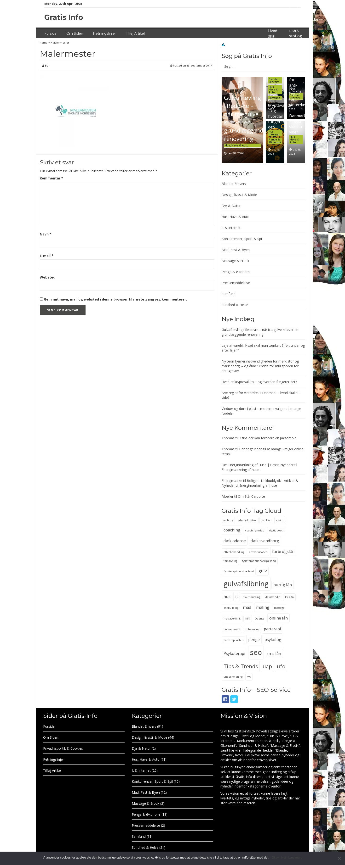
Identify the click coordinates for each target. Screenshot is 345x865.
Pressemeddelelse (236, 282)
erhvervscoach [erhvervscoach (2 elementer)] (258, 552)
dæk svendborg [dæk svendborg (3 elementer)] (265, 540)
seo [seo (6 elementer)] (256, 652)
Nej (283, 857)
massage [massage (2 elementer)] (279, 607)
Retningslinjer (104, 33)
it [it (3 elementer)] (236, 596)
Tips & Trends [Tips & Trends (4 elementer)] (241, 666)
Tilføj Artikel (135, 33)
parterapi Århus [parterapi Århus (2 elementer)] (233, 640)
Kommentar (51, 178)
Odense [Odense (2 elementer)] (259, 618)
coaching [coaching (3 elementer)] (232, 530)
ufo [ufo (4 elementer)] (281, 666)
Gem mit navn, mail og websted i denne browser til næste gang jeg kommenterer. (115, 299)
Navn (46, 234)
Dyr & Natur (231, 205)
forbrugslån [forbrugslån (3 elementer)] (283, 551)
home (44, 42)
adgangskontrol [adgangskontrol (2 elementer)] (247, 520)
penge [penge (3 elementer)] (254, 639)
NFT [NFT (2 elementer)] (247, 618)
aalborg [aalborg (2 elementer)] (228, 520)
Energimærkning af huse (240, 469)
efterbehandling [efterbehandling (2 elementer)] (234, 552)
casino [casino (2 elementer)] (280, 520)
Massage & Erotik (235, 260)
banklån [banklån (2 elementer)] (266, 520)
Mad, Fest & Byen (236, 249)
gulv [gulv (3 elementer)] (263, 571)
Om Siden (74, 33)
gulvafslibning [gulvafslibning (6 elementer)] (246, 583)
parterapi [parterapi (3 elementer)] (272, 628)
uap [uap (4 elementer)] (267, 666)
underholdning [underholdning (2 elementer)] (233, 676)
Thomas (228, 438)
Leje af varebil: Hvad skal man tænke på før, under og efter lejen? (274, 47)
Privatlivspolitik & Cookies (63, 748)
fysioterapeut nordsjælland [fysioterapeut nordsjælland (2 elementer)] (259, 561)
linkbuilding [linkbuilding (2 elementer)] (231, 607)
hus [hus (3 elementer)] (227, 596)
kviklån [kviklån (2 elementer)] (289, 597)
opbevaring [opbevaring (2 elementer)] (252, 629)
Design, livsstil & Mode (239, 194)
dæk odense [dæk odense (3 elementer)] (235, 540)
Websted (47, 277)
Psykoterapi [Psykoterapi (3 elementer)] (234, 653)
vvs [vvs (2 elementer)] (249, 676)
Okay (275, 857)
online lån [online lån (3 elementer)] (278, 618)
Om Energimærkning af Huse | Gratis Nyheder (257, 465)
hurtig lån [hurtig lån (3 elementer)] (282, 584)
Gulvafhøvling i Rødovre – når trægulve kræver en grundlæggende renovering (245, 118)
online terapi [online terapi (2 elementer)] (232, 629)
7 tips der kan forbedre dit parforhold (267, 438)
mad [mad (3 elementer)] (247, 607)
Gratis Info (63, 17)
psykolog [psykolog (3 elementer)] (272, 639)
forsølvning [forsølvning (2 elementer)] (230, 561)
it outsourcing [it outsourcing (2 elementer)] (251, 597)
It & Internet (274, 133)
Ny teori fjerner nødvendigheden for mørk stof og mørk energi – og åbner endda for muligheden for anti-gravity (260, 366)
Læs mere (295, 857)
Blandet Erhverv (274, 80)
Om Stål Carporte (251, 496)
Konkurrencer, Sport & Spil (242, 238)
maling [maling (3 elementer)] (262, 607)
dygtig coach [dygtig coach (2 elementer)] (276, 530)
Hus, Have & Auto (236, 145)
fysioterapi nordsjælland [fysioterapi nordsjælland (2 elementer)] (239, 571)
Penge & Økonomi (275, 141)
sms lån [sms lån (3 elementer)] (274, 653)
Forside (50, 33)
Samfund (229, 293)
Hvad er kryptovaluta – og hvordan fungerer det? (259, 381)
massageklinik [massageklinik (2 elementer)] (232, 618)
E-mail (46, 255)
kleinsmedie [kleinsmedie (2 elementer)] (272, 597)
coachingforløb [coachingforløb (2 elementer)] (254, 530)
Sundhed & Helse (235, 304)
